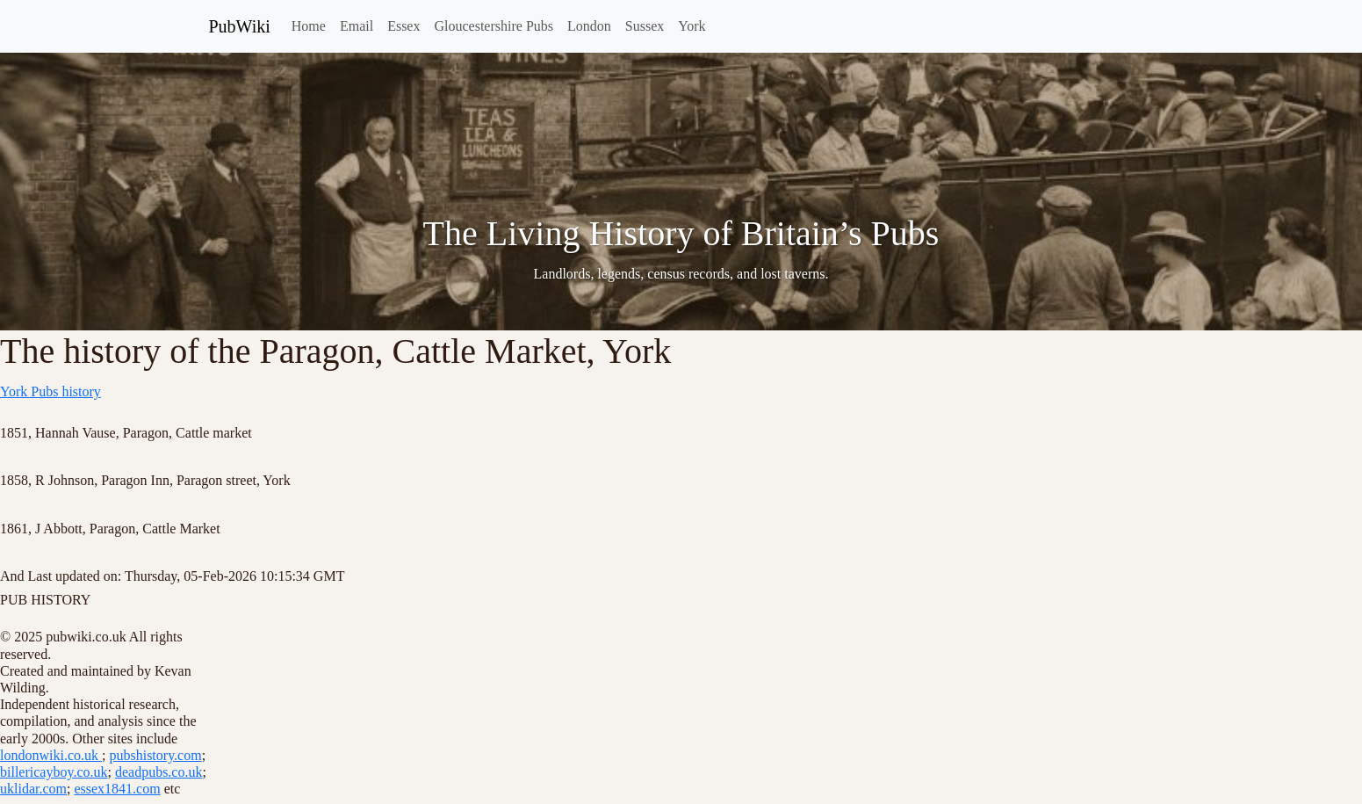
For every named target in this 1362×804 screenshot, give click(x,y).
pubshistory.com (155, 755)
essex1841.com (117, 788)
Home (309, 25)
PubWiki (239, 26)
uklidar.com (33, 788)
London (589, 25)
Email (356, 25)
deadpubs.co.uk (159, 771)
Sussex (644, 25)
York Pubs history (50, 391)
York (691, 25)
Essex (403, 25)
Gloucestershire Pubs (493, 25)
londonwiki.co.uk (51, 755)
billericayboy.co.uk (53, 771)
